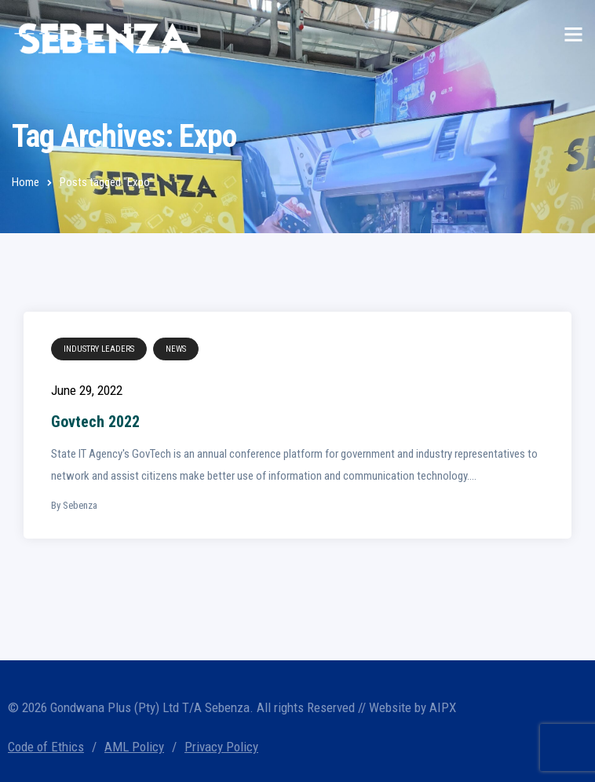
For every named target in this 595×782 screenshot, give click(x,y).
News (176, 349)
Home (25, 182)
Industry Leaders (99, 349)
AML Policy (134, 747)
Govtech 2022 (95, 421)
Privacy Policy (221, 747)
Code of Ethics (46, 747)
